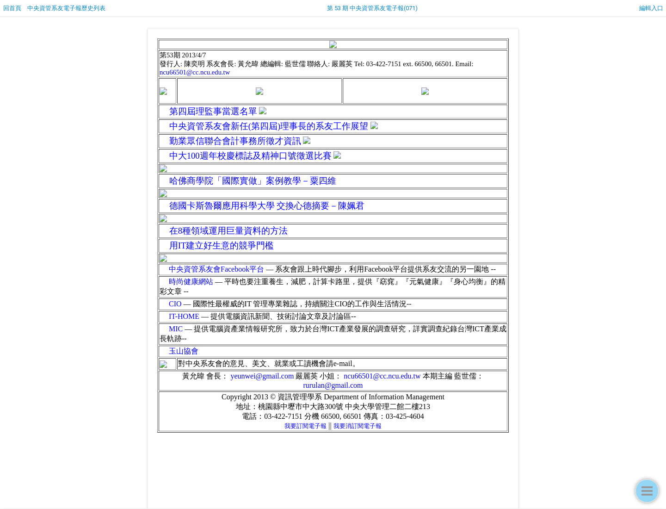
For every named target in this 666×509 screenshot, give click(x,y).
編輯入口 (651, 8)
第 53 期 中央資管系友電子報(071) (372, 8)
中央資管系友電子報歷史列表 (66, 8)
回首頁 (12, 8)
